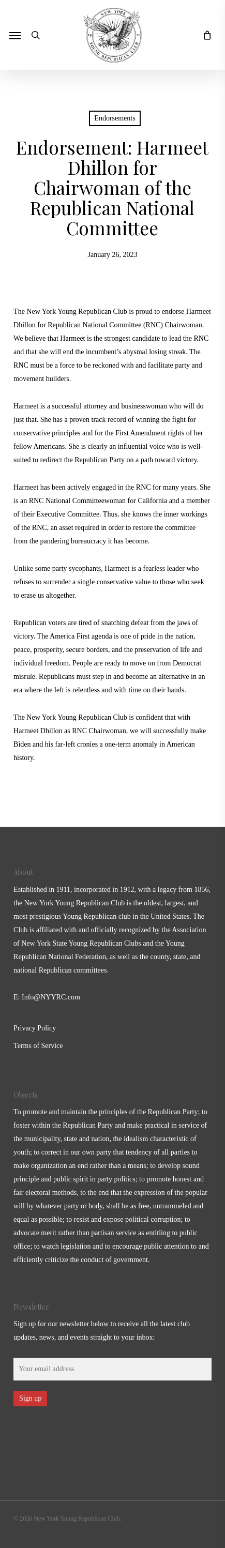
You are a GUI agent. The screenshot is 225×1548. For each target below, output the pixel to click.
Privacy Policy (34, 1028)
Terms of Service (38, 1046)
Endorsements (114, 118)
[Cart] (204, 35)
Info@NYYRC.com (51, 997)
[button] (15, 35)
